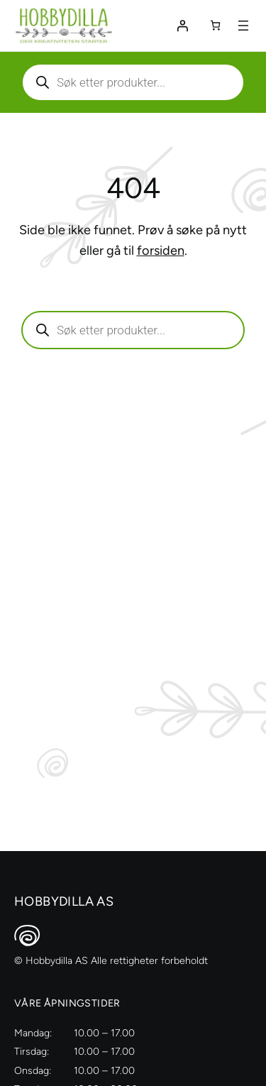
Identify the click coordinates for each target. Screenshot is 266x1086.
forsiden (160, 250)
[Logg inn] (182, 25)
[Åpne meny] (243, 25)
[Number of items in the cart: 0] (215, 25)
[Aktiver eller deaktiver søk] (133, 82)
